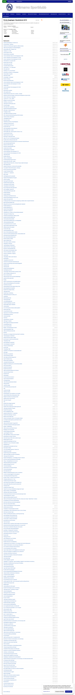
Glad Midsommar (6, 444)
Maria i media (6, 174)
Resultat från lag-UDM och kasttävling (10, 452)
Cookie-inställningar (6, 691)
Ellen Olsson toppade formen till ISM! (10, 663)
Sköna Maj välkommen (7, 470)
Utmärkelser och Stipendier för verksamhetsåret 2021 (13, 350)
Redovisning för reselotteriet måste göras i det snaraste (13, 526)
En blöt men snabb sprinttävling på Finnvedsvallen (12, 459)
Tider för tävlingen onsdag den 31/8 (10, 273)
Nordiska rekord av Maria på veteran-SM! (10, 139)
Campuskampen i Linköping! (8, 319)
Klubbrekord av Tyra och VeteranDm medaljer (11, 442)
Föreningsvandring (7, 380)
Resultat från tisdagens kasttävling (9, 615)
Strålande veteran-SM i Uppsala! (9, 227)
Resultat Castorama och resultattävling (10, 541)
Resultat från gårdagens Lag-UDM (9, 302)
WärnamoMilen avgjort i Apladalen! (9, 304)
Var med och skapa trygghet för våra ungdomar (12, 474)
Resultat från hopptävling (8, 409)
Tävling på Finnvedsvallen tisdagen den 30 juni (11, 617)
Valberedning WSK (7, 154)
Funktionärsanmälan (7, 299)
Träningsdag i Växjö (7, 340)
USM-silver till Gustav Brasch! (8, 564)
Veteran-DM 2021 (6, 383)
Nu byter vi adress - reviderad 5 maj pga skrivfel (11, 477)
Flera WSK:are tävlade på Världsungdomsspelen (12, 424)
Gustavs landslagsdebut (8, 591)
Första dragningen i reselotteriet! (9, 344)
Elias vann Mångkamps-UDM (8, 411)
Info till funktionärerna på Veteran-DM (10, 386)
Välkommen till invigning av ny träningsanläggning (12, 47)
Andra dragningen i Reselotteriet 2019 (10, 676)
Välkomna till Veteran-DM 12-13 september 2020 (12, 637)
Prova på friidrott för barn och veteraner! (10, 579)
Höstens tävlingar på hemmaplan (9, 431)
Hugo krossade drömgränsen (9, 378)
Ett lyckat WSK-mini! (7, 126)
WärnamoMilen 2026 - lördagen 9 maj (10, 49)
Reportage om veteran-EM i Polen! (9, 136)
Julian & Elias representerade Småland (10, 381)
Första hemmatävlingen (7, 465)
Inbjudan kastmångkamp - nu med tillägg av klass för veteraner (14, 457)
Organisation (19, 1)
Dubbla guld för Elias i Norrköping (9, 592)
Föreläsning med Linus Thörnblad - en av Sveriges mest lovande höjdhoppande (17, 543)
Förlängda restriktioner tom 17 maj (9, 479)
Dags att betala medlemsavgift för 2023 (10, 225)
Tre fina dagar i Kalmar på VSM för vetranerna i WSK (12, 271)
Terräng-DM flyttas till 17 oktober (9, 495)
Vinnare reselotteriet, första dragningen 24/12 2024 (12, 87)
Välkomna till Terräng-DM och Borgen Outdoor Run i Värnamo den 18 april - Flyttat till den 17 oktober (20, 498)
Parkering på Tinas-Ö (7, 536)
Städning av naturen (7, 391)
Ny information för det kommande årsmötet (11, 339)
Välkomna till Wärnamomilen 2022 (9, 330)
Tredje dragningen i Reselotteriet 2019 (10, 666)
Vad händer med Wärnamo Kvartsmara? (10, 553)
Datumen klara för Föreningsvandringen (10, 467)
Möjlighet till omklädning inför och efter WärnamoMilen (13, 363)
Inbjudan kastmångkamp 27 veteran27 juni (11, 42)
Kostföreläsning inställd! (8, 670)
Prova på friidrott (6, 635)
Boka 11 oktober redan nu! (8, 614)
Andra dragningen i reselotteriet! (9, 342)
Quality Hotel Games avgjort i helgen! (10, 337)
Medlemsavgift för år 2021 (8, 439)
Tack (4, 401)
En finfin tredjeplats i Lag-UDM (9, 559)
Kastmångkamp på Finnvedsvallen (9, 176)
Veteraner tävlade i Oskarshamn (9, 116)
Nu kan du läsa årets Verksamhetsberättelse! (11, 528)
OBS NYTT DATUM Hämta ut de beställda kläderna (12, 281)
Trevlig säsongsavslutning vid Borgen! (10, 647)
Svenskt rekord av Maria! (8, 148)
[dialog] (58, 688)
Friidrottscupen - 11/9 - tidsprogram (10, 67)
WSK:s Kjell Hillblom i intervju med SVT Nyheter (11, 434)
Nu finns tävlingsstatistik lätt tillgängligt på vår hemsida (13, 571)
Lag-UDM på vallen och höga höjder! (10, 625)
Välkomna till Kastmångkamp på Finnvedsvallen (12, 283)
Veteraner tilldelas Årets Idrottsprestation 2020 (11, 395)
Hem (4, 1)
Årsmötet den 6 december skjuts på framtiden (11, 531)
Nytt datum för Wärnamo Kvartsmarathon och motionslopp (13, 638)
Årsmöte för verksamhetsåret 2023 (9, 146)
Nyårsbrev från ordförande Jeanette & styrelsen (12, 675)
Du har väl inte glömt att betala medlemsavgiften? (12, 307)
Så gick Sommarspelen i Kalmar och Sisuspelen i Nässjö (13, 418)
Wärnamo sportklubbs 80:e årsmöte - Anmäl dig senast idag (14, 513)
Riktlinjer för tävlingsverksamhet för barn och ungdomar (13, 472)
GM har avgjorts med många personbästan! (11, 322)
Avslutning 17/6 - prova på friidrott (9, 70)
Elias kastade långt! (7, 558)
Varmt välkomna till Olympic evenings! (10, 113)
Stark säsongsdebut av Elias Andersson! (10, 128)
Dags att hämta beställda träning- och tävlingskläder (12, 220)
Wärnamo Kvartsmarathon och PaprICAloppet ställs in (13, 645)
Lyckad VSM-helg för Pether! (8, 355)
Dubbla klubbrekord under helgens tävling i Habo (12, 286)
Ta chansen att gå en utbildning (9, 574)
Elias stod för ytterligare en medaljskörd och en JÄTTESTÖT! (14, 551)
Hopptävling (6, 296)
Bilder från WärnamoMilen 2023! (9, 202)
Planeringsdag (6, 258)
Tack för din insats (7, 521)
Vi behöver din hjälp (7, 390)
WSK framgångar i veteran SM (9, 189)
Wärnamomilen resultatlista (8, 360)
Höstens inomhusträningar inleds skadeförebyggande (13, 263)
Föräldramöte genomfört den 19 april (10, 480)
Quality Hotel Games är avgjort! (9, 671)
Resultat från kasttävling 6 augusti (9, 594)
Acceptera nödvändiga (59, 691)
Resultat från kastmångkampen (9, 268)
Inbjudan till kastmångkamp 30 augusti (10, 177)
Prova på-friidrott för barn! (8, 311)
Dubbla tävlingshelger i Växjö (8, 329)
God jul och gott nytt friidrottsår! (9, 678)
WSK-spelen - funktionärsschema (9, 110)
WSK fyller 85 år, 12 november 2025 (9, 60)
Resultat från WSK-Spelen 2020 (9, 582)
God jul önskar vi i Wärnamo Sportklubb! (10, 518)
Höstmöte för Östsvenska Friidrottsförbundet (11, 261)
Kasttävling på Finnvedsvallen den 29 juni (10, 446)
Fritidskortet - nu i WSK (7, 50)
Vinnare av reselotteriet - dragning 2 (9, 251)
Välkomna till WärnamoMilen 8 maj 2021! (10, 497)
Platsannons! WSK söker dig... (9, 144)
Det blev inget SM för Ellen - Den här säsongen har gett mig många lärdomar (16, 581)
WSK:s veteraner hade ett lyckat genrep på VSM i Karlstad (13, 115)
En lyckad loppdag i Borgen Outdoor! (10, 159)
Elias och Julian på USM (8, 274)
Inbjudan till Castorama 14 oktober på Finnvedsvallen (12, 166)
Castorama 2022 (6, 266)
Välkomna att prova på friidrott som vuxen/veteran (12, 632)
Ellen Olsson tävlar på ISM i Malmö (9, 503)
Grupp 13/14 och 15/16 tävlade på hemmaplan (11, 138)
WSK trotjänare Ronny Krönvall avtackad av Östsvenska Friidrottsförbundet (16, 141)
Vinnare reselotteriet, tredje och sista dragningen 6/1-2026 (13, 55)
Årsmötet (5, 332)
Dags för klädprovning (7, 240)
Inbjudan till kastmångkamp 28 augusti (10, 108)
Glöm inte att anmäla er (7, 365)
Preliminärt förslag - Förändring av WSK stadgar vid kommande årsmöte (16, 523)
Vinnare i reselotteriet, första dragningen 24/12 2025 (12, 59)
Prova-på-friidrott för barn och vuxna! (10, 223)
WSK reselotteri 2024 (7, 92)
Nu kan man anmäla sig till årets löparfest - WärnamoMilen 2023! (14, 233)
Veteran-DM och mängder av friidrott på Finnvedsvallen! (13, 554)
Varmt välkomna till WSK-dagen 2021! (10, 357)
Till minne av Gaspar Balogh (8, 345)
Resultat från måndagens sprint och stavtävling (11, 587)
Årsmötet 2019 (6, 681)
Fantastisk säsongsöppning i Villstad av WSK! (11, 215)
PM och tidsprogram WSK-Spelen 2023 (10, 187)
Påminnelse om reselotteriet (8, 353)
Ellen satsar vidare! (7, 120)
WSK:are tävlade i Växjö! (8, 609)
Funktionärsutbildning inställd (9, 222)
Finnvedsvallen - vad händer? (8, 77)
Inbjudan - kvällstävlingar (8, 426)
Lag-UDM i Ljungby (7, 385)
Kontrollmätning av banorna (8, 314)
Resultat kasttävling (7, 192)
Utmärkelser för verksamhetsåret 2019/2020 (11, 508)
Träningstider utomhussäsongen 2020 (10, 640)
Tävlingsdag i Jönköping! (8, 243)
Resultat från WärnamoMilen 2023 (9, 217)
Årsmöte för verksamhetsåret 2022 (9, 248)
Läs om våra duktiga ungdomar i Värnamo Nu (11, 449)
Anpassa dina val (46, 691)
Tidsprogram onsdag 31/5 (8, 210)
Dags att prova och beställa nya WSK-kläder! (11, 312)
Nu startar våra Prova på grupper (9, 569)
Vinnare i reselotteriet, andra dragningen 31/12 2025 (12, 57)
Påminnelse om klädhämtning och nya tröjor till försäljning (13, 563)
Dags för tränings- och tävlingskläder (10, 490)
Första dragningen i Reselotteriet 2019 (15, 20)
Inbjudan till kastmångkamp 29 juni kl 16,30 (11, 197)
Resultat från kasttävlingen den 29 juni (10, 441)
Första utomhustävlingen (8, 469)
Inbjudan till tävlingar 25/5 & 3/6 (9, 464)
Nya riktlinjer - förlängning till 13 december (11, 530)
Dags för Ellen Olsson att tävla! (9, 619)
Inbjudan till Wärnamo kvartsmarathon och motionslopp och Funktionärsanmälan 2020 (18, 658)
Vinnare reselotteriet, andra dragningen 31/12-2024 (12, 83)
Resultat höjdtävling (7, 194)
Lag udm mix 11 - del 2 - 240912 (9, 98)
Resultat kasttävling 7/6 (7, 205)
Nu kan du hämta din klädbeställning (10, 604)
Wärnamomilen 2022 (7, 309)
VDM (4, 388)
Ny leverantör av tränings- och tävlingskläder (11, 72)
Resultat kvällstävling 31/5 (8, 207)
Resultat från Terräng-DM (8, 367)
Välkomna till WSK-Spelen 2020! (9, 630)
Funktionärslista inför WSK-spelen (9, 586)
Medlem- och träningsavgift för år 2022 (10, 327)
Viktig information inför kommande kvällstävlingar (12, 276)
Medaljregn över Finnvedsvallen (9, 429)
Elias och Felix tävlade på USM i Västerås (10, 232)
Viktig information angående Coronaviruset (11, 655)
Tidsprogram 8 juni (7, 291)
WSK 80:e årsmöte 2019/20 (8, 507)
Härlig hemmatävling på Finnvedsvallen (10, 462)
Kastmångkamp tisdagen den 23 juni (10, 622)
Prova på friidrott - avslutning (8, 44)
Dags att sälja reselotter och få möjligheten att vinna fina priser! (14, 549)
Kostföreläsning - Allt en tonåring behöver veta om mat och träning (15, 510)
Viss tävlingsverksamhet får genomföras (10, 475)
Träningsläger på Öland (7, 118)
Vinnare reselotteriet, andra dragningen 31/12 (11, 151)
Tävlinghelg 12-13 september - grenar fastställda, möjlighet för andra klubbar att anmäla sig (19, 561)
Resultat (5, 279)
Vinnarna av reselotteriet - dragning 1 (10, 253)
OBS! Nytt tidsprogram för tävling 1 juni (10, 294)
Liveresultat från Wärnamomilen (9, 362)
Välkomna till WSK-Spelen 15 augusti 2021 (11, 423)
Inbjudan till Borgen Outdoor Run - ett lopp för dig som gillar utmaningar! (16, 162)
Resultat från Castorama (8, 368)
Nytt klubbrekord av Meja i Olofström (10, 436)
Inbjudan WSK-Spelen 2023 (8, 199)
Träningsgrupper (11, 1)
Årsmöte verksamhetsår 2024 (8, 80)
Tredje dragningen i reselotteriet (9, 149)
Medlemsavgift (6, 584)
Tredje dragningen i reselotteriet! (9, 335)
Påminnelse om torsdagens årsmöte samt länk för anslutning (14, 334)
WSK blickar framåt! (7, 75)
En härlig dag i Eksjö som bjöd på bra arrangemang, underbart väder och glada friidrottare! (19, 200)
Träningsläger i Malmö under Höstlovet (10, 256)
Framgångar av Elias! (7, 111)
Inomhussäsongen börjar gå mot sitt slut (10, 653)
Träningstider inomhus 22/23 (8, 260)
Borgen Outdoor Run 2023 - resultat (9, 161)
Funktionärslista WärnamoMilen (9, 218)
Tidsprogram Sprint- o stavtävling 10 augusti (11, 589)
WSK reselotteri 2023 (7, 164)
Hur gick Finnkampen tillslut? (8, 171)
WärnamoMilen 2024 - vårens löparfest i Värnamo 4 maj (13, 131)
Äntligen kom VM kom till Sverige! (9, 100)
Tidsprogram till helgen (7, 556)
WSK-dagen (6, 352)
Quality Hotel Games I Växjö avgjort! (9, 246)
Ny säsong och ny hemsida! (8, 686)
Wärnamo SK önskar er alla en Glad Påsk (10, 642)
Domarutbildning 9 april (7, 324)
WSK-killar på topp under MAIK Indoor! (10, 235)
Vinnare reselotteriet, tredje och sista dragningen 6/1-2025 (13, 82)
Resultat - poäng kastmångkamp (9, 576)
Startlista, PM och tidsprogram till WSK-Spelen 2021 (12, 406)
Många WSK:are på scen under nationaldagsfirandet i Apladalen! (14, 204)
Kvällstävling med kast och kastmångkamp (11, 121)
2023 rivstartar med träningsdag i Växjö (10, 250)
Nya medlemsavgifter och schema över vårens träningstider (14, 668)
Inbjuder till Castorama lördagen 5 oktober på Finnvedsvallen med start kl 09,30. (17, 95)
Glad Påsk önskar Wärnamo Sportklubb (10, 492)
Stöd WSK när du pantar (8, 284)
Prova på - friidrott (7, 597)
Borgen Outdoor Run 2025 (8, 62)
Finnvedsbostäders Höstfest (8, 65)
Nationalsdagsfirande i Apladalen (9, 288)
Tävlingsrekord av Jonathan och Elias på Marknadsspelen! (13, 212)
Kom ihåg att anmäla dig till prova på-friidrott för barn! (13, 419)
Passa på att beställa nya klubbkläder (10, 633)
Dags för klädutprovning (8, 358)
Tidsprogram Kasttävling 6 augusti (9, 599)
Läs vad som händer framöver (9, 683)
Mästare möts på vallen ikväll (8, 416)
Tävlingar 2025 (6, 85)
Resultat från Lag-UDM (7, 451)
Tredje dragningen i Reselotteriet (9, 245)
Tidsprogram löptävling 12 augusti (9, 408)
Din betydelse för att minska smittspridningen (11, 500)
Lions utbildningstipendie (8, 301)
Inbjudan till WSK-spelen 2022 (9, 278)
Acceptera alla (68, 691)
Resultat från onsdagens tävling (9, 289)
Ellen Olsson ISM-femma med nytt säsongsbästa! (12, 502)
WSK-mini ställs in (7, 643)
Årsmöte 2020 (6, 535)
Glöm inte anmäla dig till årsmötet (9, 143)
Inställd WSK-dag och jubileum (9, 577)
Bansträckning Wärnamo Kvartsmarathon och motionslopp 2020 (14, 620)
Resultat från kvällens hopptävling (9, 602)
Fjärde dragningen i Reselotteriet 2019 (10, 661)
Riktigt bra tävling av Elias (8, 610)
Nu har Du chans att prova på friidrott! (10, 169)
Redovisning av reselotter (8, 90)
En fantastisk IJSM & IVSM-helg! (9, 660)
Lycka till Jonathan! (7, 179)
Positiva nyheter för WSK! (8, 52)
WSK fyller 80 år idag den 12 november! (10, 533)
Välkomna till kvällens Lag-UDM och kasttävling (12, 454)
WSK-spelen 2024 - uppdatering (9, 106)
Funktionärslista (6, 306)
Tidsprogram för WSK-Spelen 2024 (9, 103)
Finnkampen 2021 (6, 485)
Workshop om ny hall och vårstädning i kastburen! (12, 650)
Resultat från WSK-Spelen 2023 (9, 182)
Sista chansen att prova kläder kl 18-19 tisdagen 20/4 (12, 482)
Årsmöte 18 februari (7, 78)
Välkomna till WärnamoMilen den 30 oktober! (11, 370)
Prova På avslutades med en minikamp (10, 548)
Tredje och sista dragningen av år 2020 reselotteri (12, 505)
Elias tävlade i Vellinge (7, 447)
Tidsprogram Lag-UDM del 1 (8, 627)
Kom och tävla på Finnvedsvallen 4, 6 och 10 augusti (12, 607)
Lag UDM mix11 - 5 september (9, 172)
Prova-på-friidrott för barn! (8, 133)
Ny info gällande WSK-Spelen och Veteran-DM (11, 605)
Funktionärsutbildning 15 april (9, 230)
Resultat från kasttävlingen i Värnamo (10, 414)
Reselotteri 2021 (6, 373)
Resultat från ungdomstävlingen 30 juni (10, 612)
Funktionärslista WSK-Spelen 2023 (9, 190)
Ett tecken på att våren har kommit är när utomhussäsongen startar (15, 493)
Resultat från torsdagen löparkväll (9, 403)
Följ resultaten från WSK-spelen (9, 184)
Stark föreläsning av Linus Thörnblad (10, 538)
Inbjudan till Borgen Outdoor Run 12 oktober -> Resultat (13, 93)
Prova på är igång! (7, 105)
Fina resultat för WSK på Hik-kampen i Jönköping (12, 167)
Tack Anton (5, 317)
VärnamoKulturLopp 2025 (8, 64)
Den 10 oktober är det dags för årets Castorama (12, 546)
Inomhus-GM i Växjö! (7, 228)
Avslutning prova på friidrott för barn (10, 195)
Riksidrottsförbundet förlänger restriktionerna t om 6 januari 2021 (14, 525)
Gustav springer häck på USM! (9, 566)
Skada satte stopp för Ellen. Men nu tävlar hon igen (12, 437)
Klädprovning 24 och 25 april (8, 134)
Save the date (6, 88)
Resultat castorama (7, 156)
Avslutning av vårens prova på (9, 123)
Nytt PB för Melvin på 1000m (8, 238)
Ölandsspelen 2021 (7, 421)
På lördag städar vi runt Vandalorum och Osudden (12, 393)
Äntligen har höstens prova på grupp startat (11, 396)
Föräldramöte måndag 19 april (9, 487)
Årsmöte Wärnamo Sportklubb (9, 54)
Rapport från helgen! (7, 673)
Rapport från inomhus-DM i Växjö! (9, 665)
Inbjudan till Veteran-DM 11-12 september (10, 413)
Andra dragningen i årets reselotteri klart (10, 515)
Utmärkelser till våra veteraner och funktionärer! (11, 648)
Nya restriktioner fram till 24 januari (9, 520)
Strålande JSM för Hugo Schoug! (9, 398)
